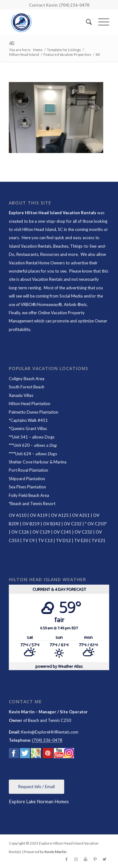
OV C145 (62, 531)
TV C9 (29, 540)
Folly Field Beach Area (29, 495)
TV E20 (81, 540)
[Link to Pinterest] (95, 859)
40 (11, 43)
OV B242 (51, 523)
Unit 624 (23, 453)
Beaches (60, 246)
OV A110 (17, 515)
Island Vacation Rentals (30, 246)
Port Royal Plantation (28, 470)
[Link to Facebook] (66, 859)
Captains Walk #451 (29, 420)
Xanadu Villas (21, 395)
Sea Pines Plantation (27, 486)
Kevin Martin (55, 851)
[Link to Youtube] (85, 859)
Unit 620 (22, 445)
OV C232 (72, 523)
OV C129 (41, 531)
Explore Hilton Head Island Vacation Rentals (52, 212)
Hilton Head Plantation (29, 403)
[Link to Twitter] (104, 859)
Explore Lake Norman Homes (39, 801)
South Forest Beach (26, 386)
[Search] (86, 21)
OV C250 (96, 523)
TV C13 (45, 540)
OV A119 (39, 515)
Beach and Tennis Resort (32, 503)
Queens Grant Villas (28, 428)
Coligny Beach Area (26, 378)
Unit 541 (20, 436)
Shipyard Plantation (27, 478)
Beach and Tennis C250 (49, 720)
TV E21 (98, 540)
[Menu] (100, 21)
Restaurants (27, 254)
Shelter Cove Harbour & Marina (37, 461)
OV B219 (31, 523)
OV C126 (20, 531)
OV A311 (81, 515)
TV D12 (63, 540)
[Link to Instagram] (76, 859)
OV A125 (60, 515)
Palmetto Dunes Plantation (33, 412)
